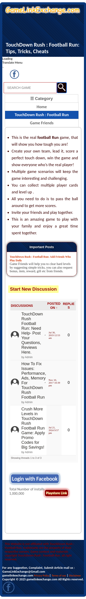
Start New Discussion (33, 289)
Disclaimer (75, 575)
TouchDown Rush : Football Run (42, 114)
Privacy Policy (41, 575)
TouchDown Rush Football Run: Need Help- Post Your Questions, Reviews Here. (32, 333)
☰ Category (41, 98)
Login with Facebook (35, 478)
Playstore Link (56, 493)
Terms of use (59, 575)
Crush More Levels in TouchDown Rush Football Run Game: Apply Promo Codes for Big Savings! (33, 428)
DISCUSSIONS (22, 305)
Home (42, 106)
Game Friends (42, 122)
